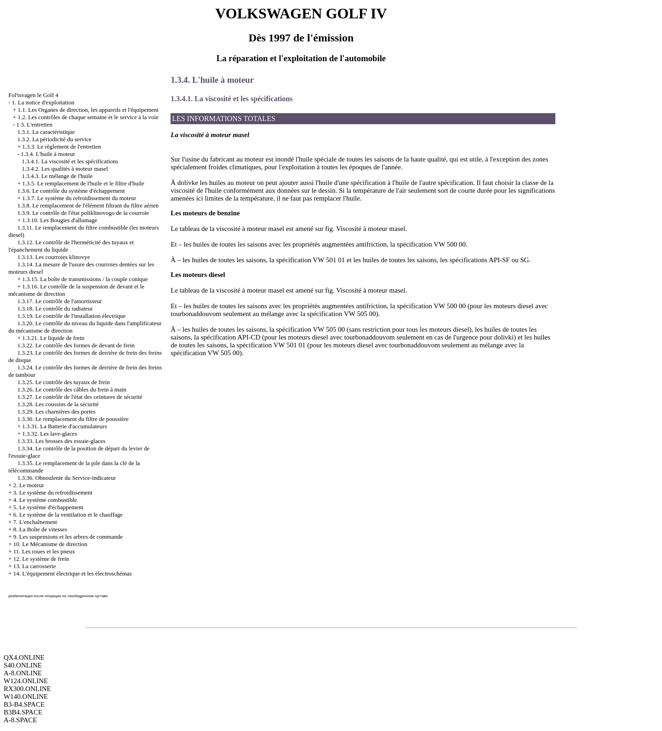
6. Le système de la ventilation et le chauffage (68, 514)
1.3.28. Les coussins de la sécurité (58, 404)
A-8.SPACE (20, 720)
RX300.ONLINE (27, 688)
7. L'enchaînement (35, 521)
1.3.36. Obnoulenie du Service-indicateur (66, 477)
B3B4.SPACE (23, 712)
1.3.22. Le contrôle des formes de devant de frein (76, 345)
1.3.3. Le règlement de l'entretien (61, 146)
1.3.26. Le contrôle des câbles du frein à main (71, 389)
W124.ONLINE (26, 681)
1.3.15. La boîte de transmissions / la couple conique (85, 279)
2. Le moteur (28, 485)
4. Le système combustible (45, 499)
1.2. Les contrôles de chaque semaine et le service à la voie (87, 117)
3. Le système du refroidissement (52, 492)
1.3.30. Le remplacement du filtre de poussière (73, 418)
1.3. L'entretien (34, 124)
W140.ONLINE (26, 696)
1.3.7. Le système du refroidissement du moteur (79, 198)
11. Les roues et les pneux (44, 551)
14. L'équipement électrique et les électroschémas (72, 573)
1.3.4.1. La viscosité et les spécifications (70, 161)
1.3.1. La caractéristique (46, 131)
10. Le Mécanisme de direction (50, 544)
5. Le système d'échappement (48, 507)
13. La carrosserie (34, 566)
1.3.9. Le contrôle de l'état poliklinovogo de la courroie (83, 212)
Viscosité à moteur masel (370, 228)
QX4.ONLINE (24, 657)
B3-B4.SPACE (24, 704)
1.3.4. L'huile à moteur (48, 153)
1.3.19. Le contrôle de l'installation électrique (71, 315)
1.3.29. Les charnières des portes (56, 411)
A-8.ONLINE (23, 673)
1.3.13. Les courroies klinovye (53, 256)
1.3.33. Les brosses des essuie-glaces (61, 440)
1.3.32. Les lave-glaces (49, 433)
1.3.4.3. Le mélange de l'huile (57, 176)
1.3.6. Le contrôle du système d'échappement (71, 190)
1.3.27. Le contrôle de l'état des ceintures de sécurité (80, 396)
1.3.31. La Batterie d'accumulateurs (64, 426)
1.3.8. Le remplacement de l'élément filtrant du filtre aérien (88, 205)
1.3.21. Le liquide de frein (53, 337)
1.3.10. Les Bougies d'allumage (59, 220)
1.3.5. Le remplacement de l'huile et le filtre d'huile (83, 183)
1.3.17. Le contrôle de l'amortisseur (59, 301)
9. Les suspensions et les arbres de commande (68, 536)
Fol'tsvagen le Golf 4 (33, 95)
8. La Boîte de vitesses (40, 529)
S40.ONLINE (23, 665)
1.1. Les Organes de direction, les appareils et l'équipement (87, 109)
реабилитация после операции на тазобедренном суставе (58, 596)
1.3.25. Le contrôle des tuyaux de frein (63, 382)
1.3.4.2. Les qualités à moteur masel (65, 168)
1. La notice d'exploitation (43, 102)
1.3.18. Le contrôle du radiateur (55, 308)
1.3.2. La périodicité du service (54, 139)
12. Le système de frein (41, 558)
